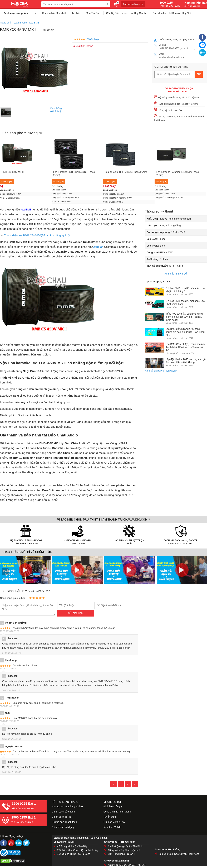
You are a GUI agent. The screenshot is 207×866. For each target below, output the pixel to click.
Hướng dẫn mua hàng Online (67, 806)
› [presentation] (202, 571)
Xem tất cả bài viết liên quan (161, 370)
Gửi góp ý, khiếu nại (114, 822)
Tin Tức (76, 13)
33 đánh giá (93, 39)
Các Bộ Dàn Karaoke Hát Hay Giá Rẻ (126, 13)
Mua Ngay (6, 181)
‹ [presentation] (5, 571)
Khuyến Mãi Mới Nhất (54, 13)
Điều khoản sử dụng (63, 827)
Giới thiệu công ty (112, 806)
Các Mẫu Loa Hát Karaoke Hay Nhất (172, 13)
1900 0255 (170, 4)
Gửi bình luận (75, 613)
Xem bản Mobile (112, 827)
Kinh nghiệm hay (195, 4)
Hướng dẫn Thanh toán (64, 822)
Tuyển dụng (109, 816)
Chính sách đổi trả (62, 816)
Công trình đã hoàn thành (117, 811)
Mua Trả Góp (93, 13)
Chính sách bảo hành (63, 811)
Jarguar (97, 247)
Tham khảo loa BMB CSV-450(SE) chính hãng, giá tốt (37, 235)
